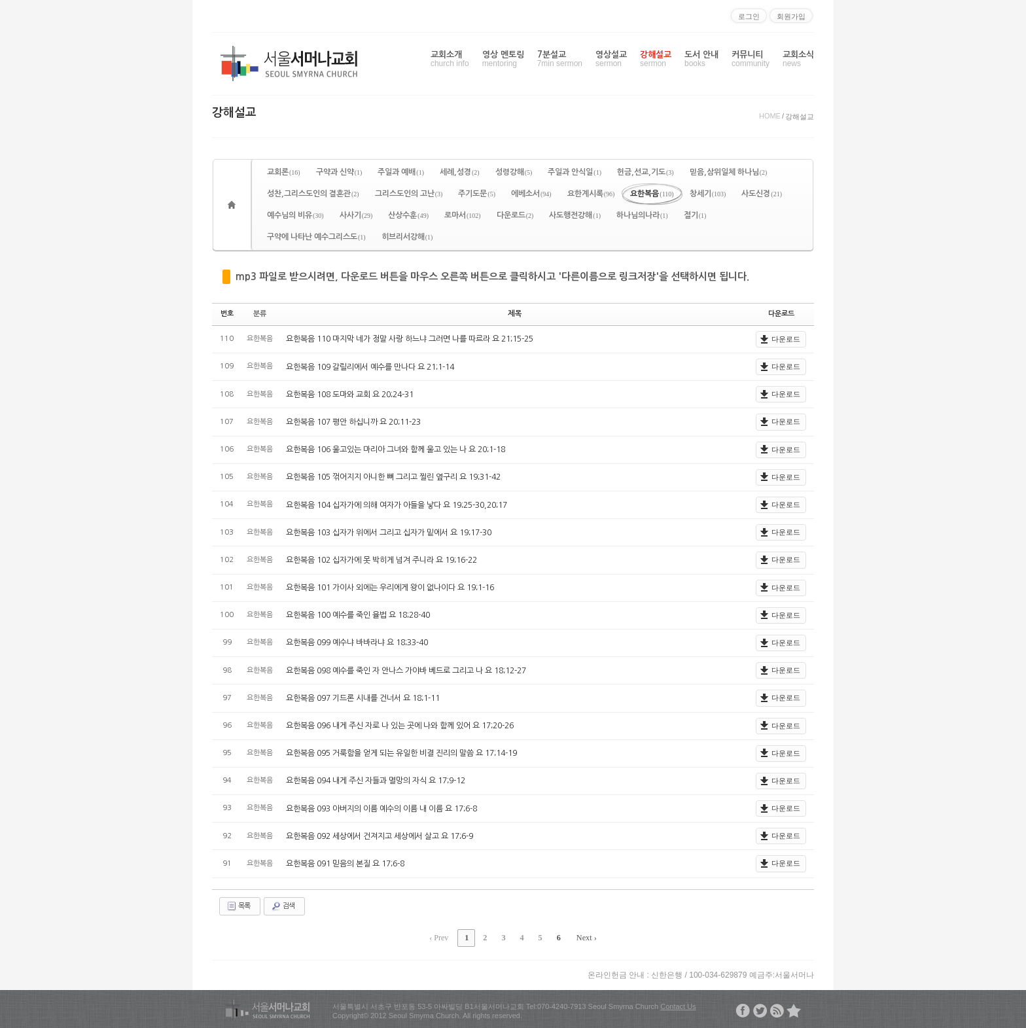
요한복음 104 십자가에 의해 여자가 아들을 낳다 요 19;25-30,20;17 (396, 504)
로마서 (462, 215)
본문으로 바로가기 (0, 5)
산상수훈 (408, 215)
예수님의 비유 (295, 215)
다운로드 (515, 215)
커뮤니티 (751, 59)
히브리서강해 (407, 237)
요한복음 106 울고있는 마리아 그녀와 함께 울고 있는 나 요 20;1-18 (395, 449)
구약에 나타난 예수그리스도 (316, 237)
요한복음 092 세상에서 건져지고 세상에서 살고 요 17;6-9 (379, 836)
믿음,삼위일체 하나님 (729, 172)
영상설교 (611, 59)
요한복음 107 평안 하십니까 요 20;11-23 (353, 422)
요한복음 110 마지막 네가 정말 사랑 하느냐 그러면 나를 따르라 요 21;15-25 (409, 339)
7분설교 (559, 59)
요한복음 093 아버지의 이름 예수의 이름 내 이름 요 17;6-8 (381, 808)
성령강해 (514, 172)
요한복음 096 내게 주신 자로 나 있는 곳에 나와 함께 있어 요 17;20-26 (400, 726)
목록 (238, 905)
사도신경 (761, 194)
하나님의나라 (642, 215)
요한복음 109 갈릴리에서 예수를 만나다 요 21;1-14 (370, 366)
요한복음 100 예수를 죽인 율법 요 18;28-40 (358, 615)
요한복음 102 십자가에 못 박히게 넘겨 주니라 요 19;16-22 (381, 560)
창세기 (708, 194)
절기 (695, 215)
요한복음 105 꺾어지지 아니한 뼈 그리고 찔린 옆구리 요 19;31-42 (393, 477)
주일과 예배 (401, 172)
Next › (584, 937)
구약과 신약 (339, 172)
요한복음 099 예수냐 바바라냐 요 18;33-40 (357, 643)
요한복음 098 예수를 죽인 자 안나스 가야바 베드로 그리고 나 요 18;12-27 (406, 670)
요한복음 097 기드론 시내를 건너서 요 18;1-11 (363, 698)
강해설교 (655, 59)
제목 (515, 313)
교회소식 (798, 59)
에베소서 (531, 194)
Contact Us (678, 1005)
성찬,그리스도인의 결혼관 (313, 194)
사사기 (356, 215)
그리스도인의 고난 (409, 194)
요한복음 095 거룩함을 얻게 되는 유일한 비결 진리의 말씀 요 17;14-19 (401, 753)
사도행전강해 (575, 215)
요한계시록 (591, 194)
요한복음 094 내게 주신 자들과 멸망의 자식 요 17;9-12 (375, 781)
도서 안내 (701, 59)
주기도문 (476, 194)
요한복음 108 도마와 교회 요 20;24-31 (350, 394)
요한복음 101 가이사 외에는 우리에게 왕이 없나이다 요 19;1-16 (390, 588)
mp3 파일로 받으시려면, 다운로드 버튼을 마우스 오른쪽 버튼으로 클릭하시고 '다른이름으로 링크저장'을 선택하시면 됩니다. (492, 276)
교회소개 (450, 59)
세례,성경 (460, 172)
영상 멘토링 (503, 59)
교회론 (283, 172)
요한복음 (651, 194)
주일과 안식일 (574, 172)
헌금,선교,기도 (645, 172)
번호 (227, 313)
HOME (770, 116)
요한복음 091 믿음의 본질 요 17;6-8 (345, 864)
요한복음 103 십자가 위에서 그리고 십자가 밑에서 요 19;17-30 (388, 532)
